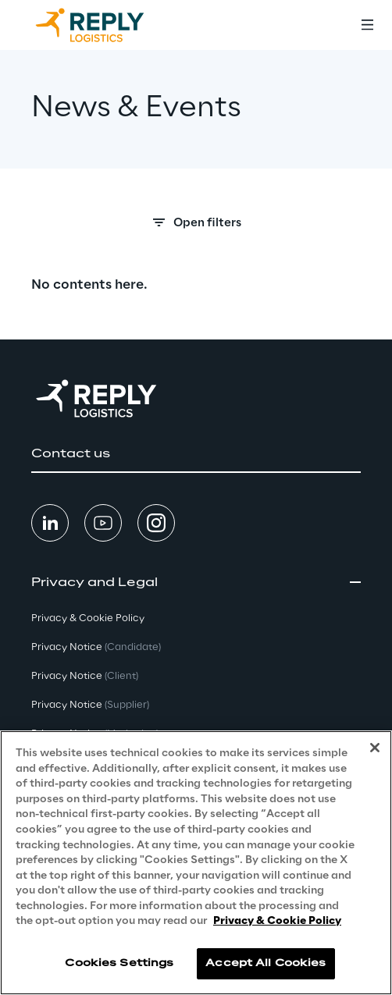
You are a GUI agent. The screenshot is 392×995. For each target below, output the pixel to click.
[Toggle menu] (367, 25)
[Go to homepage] (105, 25)
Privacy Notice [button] (96, 647)
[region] (196, 862)
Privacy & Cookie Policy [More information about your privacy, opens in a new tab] (277, 921)
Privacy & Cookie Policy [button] (87, 618)
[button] (196, 454)
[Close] (375, 747)
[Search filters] (196, 227)
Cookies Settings (119, 963)
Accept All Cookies (265, 963)
